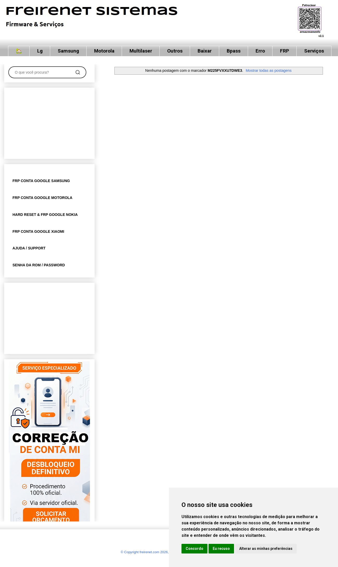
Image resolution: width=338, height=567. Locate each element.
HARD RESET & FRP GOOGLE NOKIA (45, 214)
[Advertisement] (49, 122)
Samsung (68, 51)
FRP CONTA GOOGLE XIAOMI (38, 231)
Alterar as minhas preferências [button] (265, 548)
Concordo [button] (194, 548)
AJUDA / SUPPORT (29, 248)
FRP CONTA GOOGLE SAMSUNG (41, 181)
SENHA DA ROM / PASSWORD (38, 265)
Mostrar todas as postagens (268, 70)
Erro (260, 51)
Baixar (205, 51)
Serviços (314, 51)
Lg (40, 51)
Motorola (104, 51)
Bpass (233, 51)
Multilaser (140, 51)
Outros (175, 51)
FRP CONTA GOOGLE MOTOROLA (42, 198)
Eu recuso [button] (221, 548)
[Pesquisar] (78, 72)
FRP (284, 51)
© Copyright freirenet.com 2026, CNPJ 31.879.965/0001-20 (165, 552)
